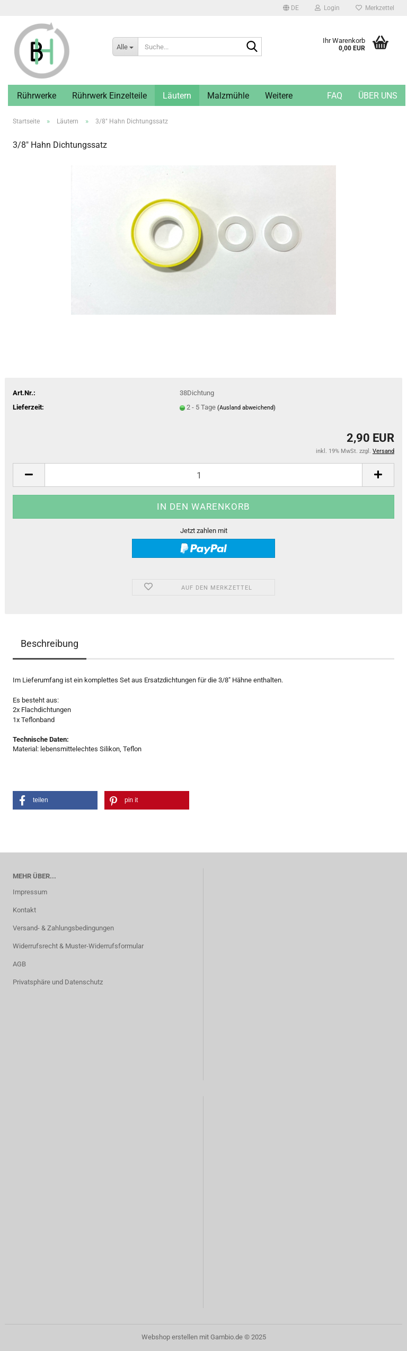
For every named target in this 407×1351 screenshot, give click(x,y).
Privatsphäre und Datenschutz (58, 982)
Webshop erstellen (169, 1337)
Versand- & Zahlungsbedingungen (63, 928)
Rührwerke (36, 96)
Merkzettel (375, 8)
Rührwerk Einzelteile (109, 96)
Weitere (279, 96)
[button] (291, 8)
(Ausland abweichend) (246, 407)
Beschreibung (49, 643)
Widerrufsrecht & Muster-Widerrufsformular (78, 946)
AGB (19, 964)
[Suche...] (125, 46)
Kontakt (24, 910)
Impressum (30, 892)
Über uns (377, 96)
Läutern (177, 96)
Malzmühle (228, 96)
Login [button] (327, 8)
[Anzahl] (203, 475)
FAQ (334, 96)
